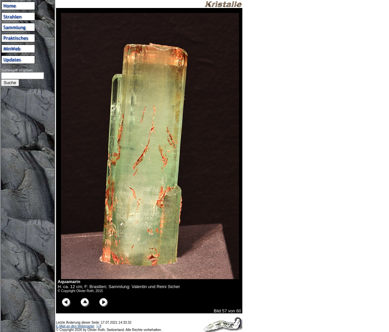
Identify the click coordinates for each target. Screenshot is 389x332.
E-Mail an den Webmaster (75, 326)
